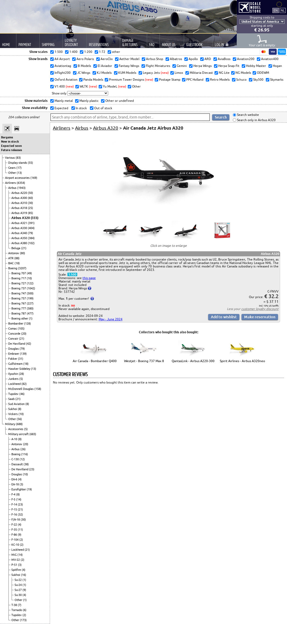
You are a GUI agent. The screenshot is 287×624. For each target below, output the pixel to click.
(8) (27, 404)
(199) (30, 298)
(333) (34, 218)
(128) (27, 323)
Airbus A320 (21, 218)
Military (10, 424)
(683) (32, 434)
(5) (21, 378)
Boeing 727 (19, 283)
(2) (21, 539)
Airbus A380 (19, 243)
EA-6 (14, 479)
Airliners (11, 182)
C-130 (15, 459)
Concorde (14, 333)
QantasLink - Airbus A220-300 (193, 361)
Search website (247, 115)
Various (10, 157)
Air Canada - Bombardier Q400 (95, 361)
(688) (19, 424)
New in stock (10, 141)
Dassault (17, 464)
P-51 (14, 564)
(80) (22, 253)
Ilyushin (13, 373)
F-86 (14, 534)
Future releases (11, 150)
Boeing (13, 268)
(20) (23, 333)
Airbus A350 (19, 238)
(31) (20, 358)
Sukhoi (13, 409)
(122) (30, 283)
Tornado (17, 610)
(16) (23, 574)
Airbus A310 (19, 202)
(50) (30, 192)
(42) (28, 343)
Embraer (14, 353)
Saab (11, 398)
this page (89, 278)
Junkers (13, 378)
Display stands (18, 162)
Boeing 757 (19, 298)
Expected (61, 108)
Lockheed (14, 383)
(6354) (21, 182)
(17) (19, 167)
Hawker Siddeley (19, 368)
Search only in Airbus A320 (256, 120)
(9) (19, 534)
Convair (13, 338)
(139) (23, 353)
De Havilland (17, 343)
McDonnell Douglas (21, 388)
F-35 (14, 529)
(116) (24, 454)
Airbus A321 (19, 223)
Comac (13, 328)
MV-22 (16, 559)
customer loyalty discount (260, 309)
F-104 (15, 539)
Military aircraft (18, 434)
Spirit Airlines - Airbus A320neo (242, 361)
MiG (14, 554)
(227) (30, 303)
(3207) (22, 268)
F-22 (14, 524)
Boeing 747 (19, 293)
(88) (17, 258)
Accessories (16, 429)
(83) (18, 157)
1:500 (72, 274)
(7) (19, 605)
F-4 (13, 494)
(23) (31, 469)
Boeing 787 (19, 313)
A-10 (14, 439)
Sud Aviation (16, 404)
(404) (31, 228)
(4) (20, 479)
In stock (81, 108)
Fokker (13, 358)
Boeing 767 (19, 303)
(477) (30, 313)
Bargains (7, 137)
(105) (21, 328)
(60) (30, 197)
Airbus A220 (19, 192)
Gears (12, 167)
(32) (20, 514)
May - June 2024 (110, 319)
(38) (26, 464)
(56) (19, 419)
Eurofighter (19, 489)
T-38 (14, 605)
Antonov (14, 253)
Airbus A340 (19, 233)
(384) (31, 238)
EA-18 (15, 484)
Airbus (12, 187)
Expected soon (11, 145)
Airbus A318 (19, 207)
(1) (31, 318)
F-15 (14, 509)
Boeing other (20, 318)
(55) (30, 162)
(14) (18, 499)
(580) (30, 308)
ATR (11, 258)
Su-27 (18, 589)
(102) (31, 243)
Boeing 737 (19, 288)
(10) (29, 278)
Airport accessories (17, 177)
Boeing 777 (19, 308)
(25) (30, 207)
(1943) (21, 187)
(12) (22, 459)
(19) (29, 489)
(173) (23, 620)
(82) (24, 383)
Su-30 (18, 594)
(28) (21, 373)
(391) (31, 223)
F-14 (14, 504)
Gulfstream (15, 363)
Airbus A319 (19, 213)
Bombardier (16, 323)
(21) (23, 248)
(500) (30, 293)
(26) (23, 449)
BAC (11, 263)
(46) (22, 393)
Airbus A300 (19, 197)
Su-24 (18, 584)
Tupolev (13, 393)
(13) (19, 172)
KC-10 (15, 544)
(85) (30, 213)
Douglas (14, 348)
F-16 (14, 514)
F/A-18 (16, 519)
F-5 (13, 499)
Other (12, 172)
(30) (30, 202)
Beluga (16, 248)
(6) (24, 610)
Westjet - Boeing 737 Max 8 (144, 361)
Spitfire (16, 569)
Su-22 (18, 579)
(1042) (31, 288)
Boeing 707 (19, 273)
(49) (29, 273)
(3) (21, 484)
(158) (37, 388)
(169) (33, 177)
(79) (30, 233)
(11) (20, 529)
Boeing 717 (19, 278)
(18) (17, 263)
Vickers (13, 414)
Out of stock (102, 108)
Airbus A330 (19, 228)
